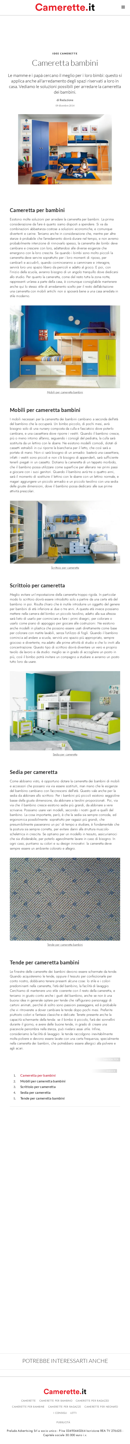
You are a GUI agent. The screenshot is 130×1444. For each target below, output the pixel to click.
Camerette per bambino (55, 1401)
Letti (73, 1413)
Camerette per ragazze (64, 1407)
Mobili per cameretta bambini (42, 1081)
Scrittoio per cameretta (38, 1087)
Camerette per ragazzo (92, 1401)
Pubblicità (63, 1422)
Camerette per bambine (28, 1407)
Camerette (28, 1401)
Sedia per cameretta (35, 1092)
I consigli (60, 1413)
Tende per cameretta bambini (42, 1098)
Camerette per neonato (101, 1407)
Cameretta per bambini (38, 1075)
